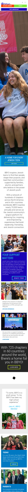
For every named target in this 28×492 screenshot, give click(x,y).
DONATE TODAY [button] (19, 278)
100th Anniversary (14, 9)
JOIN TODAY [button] (14, 163)
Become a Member (7, 6)
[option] (14, 357)
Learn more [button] (14, 367)
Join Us (14, 464)
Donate (20, 6)
